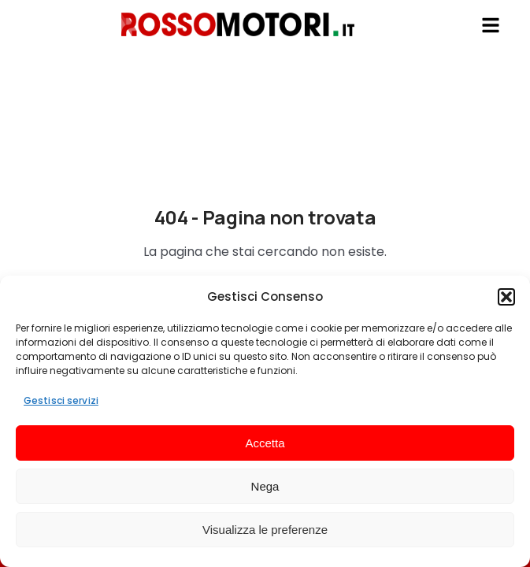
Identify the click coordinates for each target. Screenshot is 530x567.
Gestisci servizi (61, 400)
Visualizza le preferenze (265, 529)
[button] (506, 297)
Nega (265, 486)
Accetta (264, 443)
